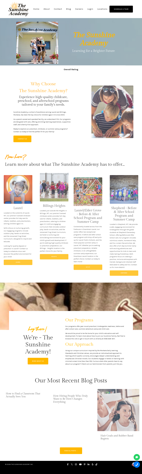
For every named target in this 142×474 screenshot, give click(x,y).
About (47, 9)
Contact (58, 9)
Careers (79, 9)
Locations (102, 9)
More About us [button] (38, 365)
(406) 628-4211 (111, 343)
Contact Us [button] (23, 140)
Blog (68, 9)
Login (90, 9)
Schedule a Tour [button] (121, 9)
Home (36, 9)
